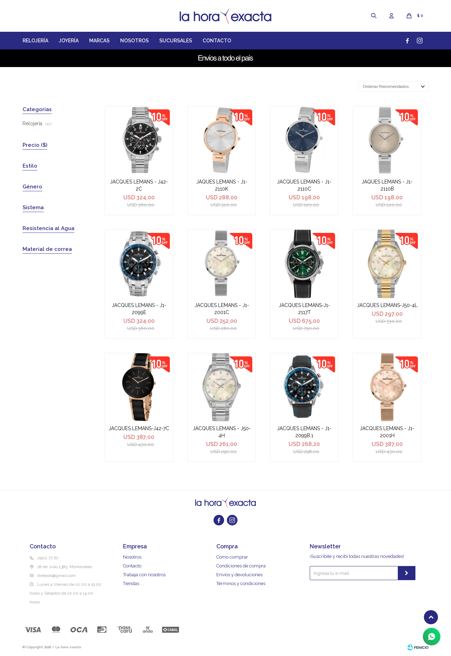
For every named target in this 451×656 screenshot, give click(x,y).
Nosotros (134, 40)
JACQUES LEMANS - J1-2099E (139, 308)
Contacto (217, 40)
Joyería (69, 40)
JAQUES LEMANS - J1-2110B (387, 185)
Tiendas (131, 583)
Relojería (35, 40)
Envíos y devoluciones (239, 574)
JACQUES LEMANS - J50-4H (222, 432)
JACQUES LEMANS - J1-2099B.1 (304, 432)
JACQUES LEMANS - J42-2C (139, 185)
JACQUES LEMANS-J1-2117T (304, 308)
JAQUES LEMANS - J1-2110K (221, 185)
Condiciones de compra (241, 565)
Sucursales (175, 40)
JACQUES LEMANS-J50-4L (387, 305)
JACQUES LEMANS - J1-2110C (304, 185)
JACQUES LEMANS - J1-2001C (221, 308)
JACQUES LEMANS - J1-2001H (387, 432)
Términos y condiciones (240, 583)
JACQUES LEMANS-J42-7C (139, 428)
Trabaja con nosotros (144, 574)
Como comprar (232, 557)
